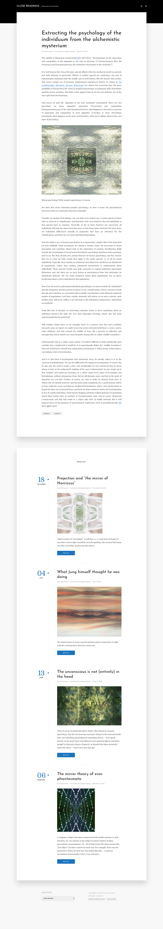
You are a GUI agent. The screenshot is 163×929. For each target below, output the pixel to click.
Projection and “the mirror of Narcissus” (82, 481)
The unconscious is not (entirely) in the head (88, 674)
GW (79, 58)
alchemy (46, 413)
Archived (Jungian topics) (65, 51)
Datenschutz (111, 899)
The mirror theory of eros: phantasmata (80, 776)
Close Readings (28, 6)
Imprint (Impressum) (96, 899)
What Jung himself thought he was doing (88, 574)
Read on (66, 553)
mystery (57, 413)
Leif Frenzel (48, 51)
